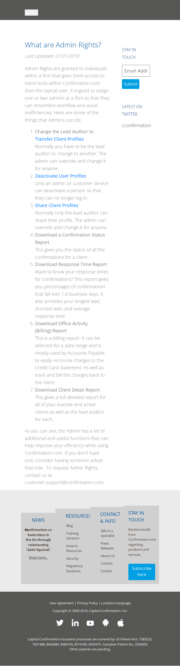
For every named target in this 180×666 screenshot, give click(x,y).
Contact (107, 563)
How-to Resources (74, 548)
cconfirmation (136, 125)
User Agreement (61, 603)
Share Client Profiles (56, 205)
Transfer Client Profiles (59, 139)
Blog (69, 525)
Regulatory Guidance (74, 568)
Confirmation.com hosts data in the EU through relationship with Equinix (40, 539)
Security (72, 558)
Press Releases (107, 546)
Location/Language (116, 603)
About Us (108, 556)
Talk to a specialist (108, 533)
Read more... (38, 557)
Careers (106, 571)
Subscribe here (141, 571)
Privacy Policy (87, 603)
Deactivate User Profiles (60, 176)
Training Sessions (72, 536)
